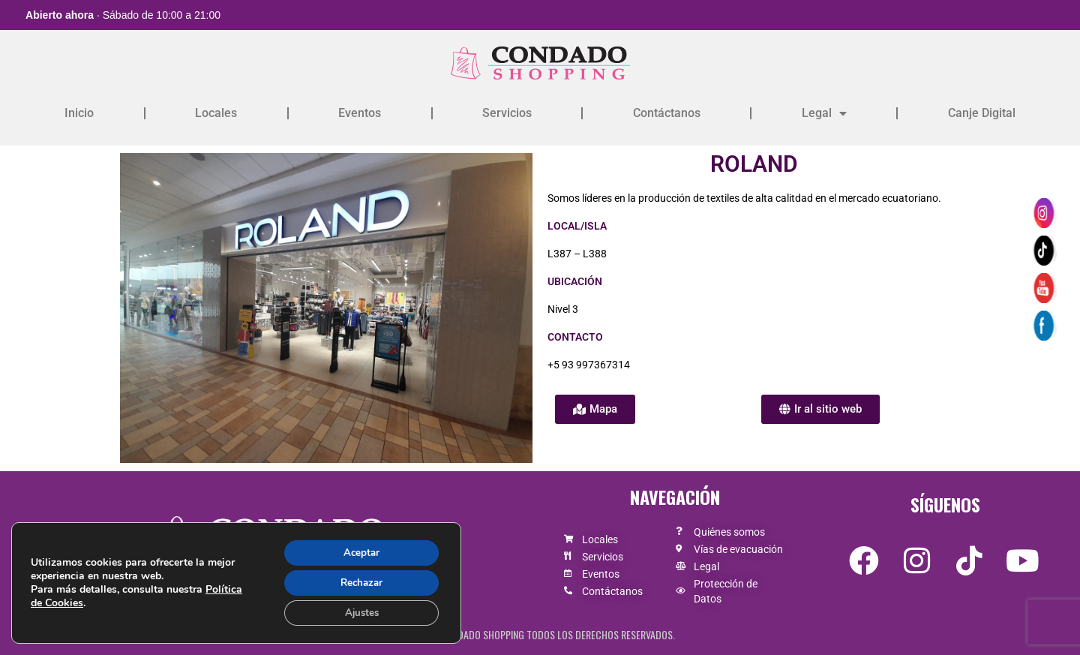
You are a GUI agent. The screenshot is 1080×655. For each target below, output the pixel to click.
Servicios (507, 113)
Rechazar (357, 580)
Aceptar (357, 549)
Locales (216, 113)
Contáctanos (666, 113)
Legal (824, 113)
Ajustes (358, 612)
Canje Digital (982, 113)
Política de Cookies (77, 600)
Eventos (359, 113)
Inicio (79, 113)
